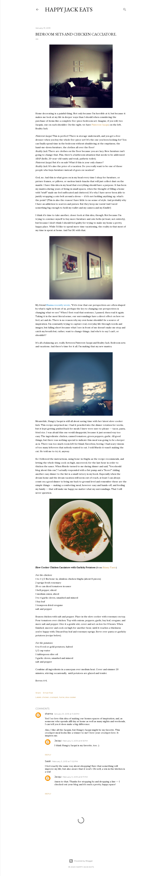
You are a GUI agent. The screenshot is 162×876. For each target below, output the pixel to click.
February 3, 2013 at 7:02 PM (65, 761)
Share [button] (38, 693)
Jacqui (57, 740)
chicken (45, 697)
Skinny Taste (109, 567)
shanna (49, 713)
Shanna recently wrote (58, 305)
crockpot (54, 697)
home (61, 697)
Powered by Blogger (81, 861)
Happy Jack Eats (69, 9)
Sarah (48, 761)
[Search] (125, 9)
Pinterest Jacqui (100, 124)
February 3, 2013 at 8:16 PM (75, 741)
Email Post (48, 693)
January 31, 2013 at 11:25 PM (66, 714)
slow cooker (70, 697)
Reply (48, 755)
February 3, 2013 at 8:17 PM (75, 777)
